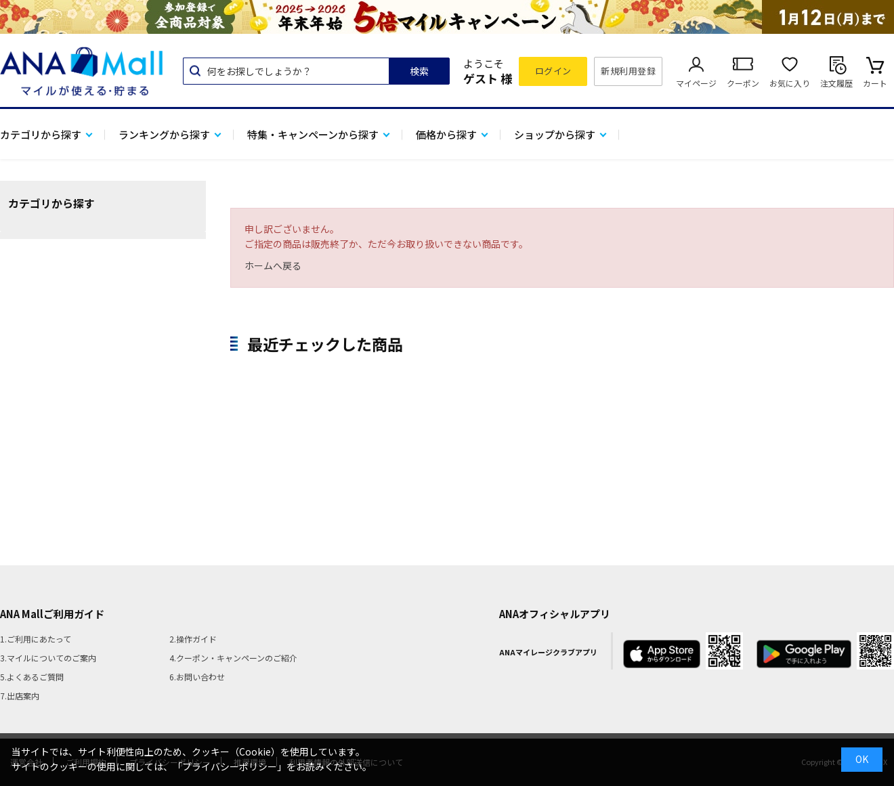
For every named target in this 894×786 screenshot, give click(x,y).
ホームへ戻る (272, 265)
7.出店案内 (19, 695)
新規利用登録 (628, 70)
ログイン (553, 70)
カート (875, 83)
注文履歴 (836, 83)
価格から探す (446, 134)
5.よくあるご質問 (32, 676)
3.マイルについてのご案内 (48, 657)
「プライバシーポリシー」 (229, 766)
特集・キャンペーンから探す (313, 134)
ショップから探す (554, 134)
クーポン (743, 83)
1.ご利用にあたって (35, 639)
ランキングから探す (164, 134)
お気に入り (789, 83)
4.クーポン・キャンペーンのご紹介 (233, 657)
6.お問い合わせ (197, 676)
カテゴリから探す (40, 134)
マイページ (696, 83)
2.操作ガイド (193, 639)
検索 (419, 71)
